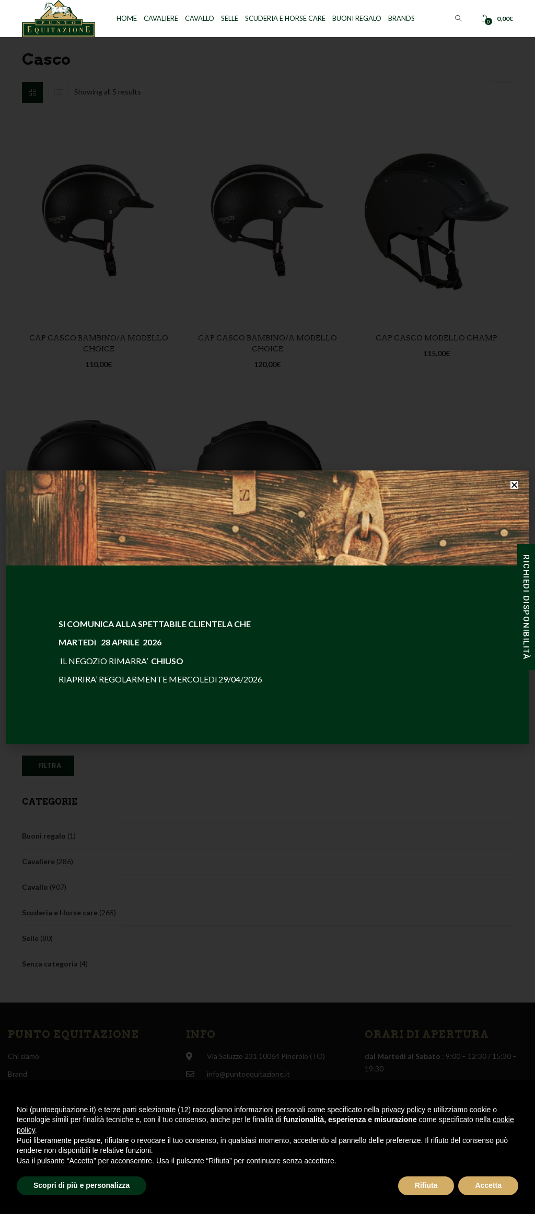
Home (127, 18)
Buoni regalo (356, 18)
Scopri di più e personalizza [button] (81, 1185)
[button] (497, 18)
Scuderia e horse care (285, 18)
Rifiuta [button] (426, 1185)
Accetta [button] (488, 1185)
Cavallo (199, 18)
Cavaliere (161, 18)
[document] (267, 607)
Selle (229, 18)
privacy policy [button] (403, 1109)
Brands (401, 18)
